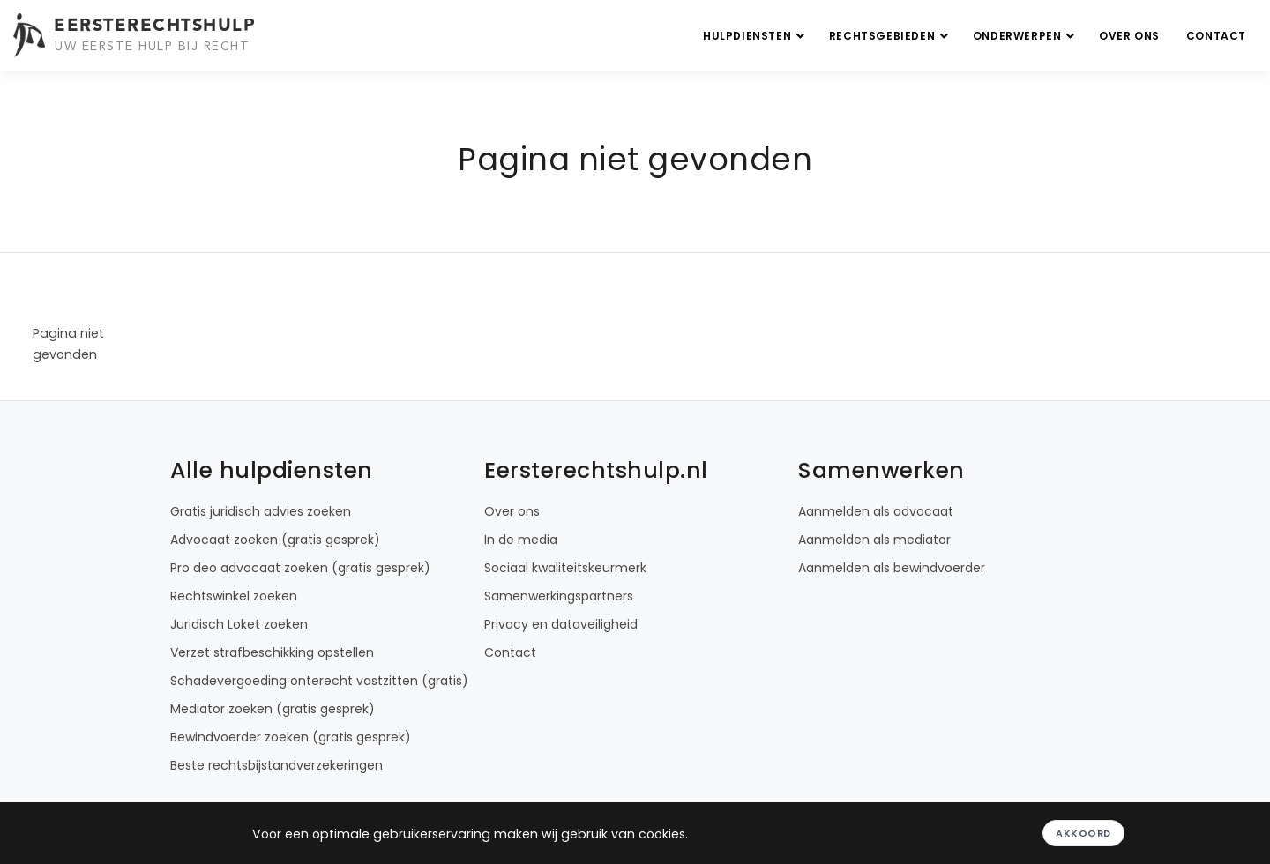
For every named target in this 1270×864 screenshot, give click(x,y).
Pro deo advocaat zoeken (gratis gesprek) (300, 568)
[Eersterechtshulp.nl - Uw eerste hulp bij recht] (136, 35)
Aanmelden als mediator (874, 539)
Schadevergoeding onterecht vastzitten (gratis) (319, 680)
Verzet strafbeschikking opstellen (272, 652)
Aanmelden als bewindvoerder (891, 568)
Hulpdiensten (756, 35)
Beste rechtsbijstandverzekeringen (276, 765)
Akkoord (1083, 833)
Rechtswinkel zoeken (233, 596)
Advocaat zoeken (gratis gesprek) (275, 539)
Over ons (1129, 35)
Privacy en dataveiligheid (561, 624)
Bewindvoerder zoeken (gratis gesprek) (290, 737)
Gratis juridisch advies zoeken (260, 511)
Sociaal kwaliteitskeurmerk (565, 568)
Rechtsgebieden (890, 35)
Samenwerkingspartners (558, 596)
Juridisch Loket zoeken (239, 624)
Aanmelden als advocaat (875, 511)
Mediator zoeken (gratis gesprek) (272, 709)
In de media (520, 539)
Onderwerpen (1026, 35)
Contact (1216, 35)
